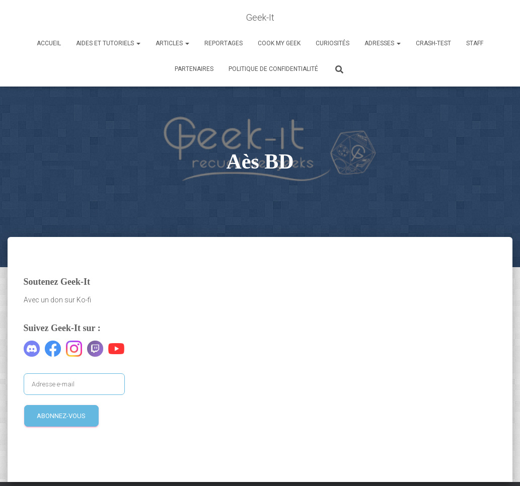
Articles (172, 43)
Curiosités (332, 43)
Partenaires (194, 68)
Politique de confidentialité (273, 68)
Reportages (223, 43)
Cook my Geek (279, 43)
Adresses (382, 43)
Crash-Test (433, 43)
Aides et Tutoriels (108, 43)
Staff (474, 43)
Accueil (49, 43)
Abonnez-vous (61, 416)
